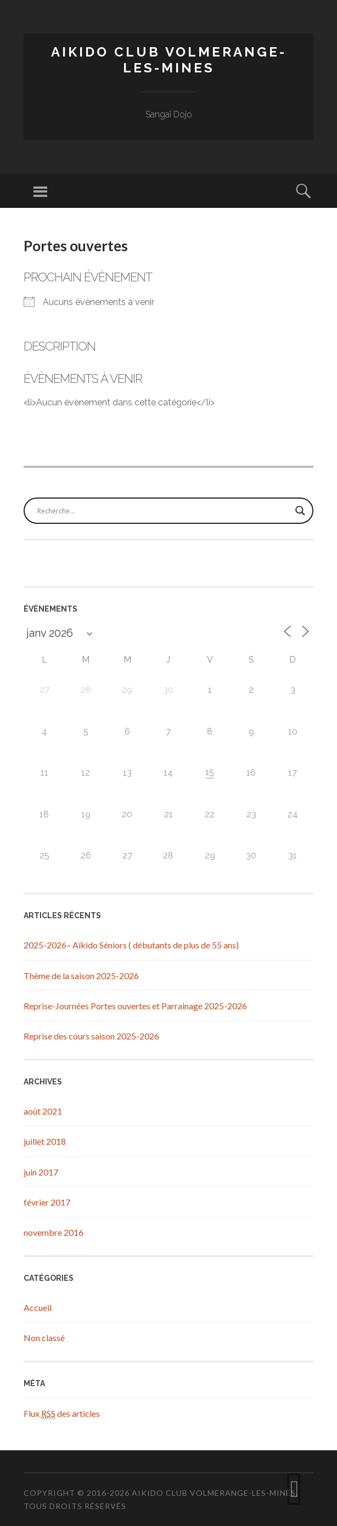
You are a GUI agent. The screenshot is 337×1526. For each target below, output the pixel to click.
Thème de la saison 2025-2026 (81, 975)
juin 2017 (41, 1172)
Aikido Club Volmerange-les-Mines (169, 60)
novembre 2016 (53, 1232)
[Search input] (163, 510)
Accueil (38, 1307)
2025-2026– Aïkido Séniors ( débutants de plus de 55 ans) (131, 945)
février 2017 (47, 1202)
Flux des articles (62, 1413)
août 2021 (43, 1111)
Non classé (44, 1337)
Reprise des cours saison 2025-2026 (91, 1036)
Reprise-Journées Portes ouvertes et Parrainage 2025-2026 (135, 1006)
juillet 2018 (45, 1141)
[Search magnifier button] (300, 510)
